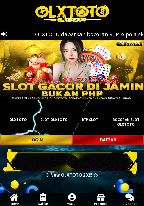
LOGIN (36, 140)
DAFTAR (108, 140)
